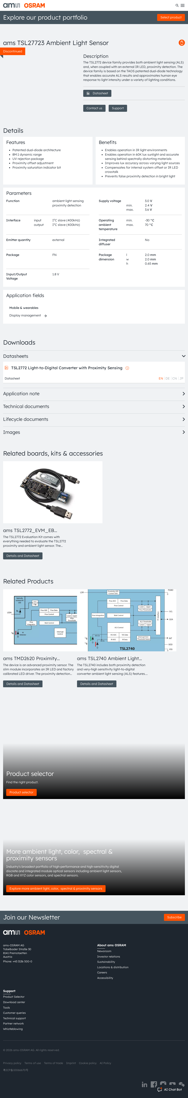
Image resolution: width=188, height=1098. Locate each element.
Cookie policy (88, 1063)
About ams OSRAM (111, 945)
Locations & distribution (112, 967)
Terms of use (32, 1063)
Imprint (71, 1063)
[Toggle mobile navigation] (182, 5)
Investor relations (108, 956)
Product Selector (13, 996)
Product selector (21, 792)
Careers (102, 972)
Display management (25, 315)
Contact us (94, 108)
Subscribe (174, 917)
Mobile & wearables (23, 308)
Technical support (14, 1018)
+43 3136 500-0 (22, 961)
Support (118, 108)
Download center (14, 1002)
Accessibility (105, 978)
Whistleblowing (13, 1029)
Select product (171, 17)
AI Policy (105, 1063)
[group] (38, 510)
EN (161, 378)
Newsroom (104, 951)
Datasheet (97, 93)
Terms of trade (53, 1063)
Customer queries (14, 1013)
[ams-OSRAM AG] (24, 5)
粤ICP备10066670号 (15, 1070)
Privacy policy (12, 1063)
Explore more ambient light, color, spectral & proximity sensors (56, 888)
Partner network (13, 1023)
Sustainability (106, 962)
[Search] (177, 5)
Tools (6, 1007)
